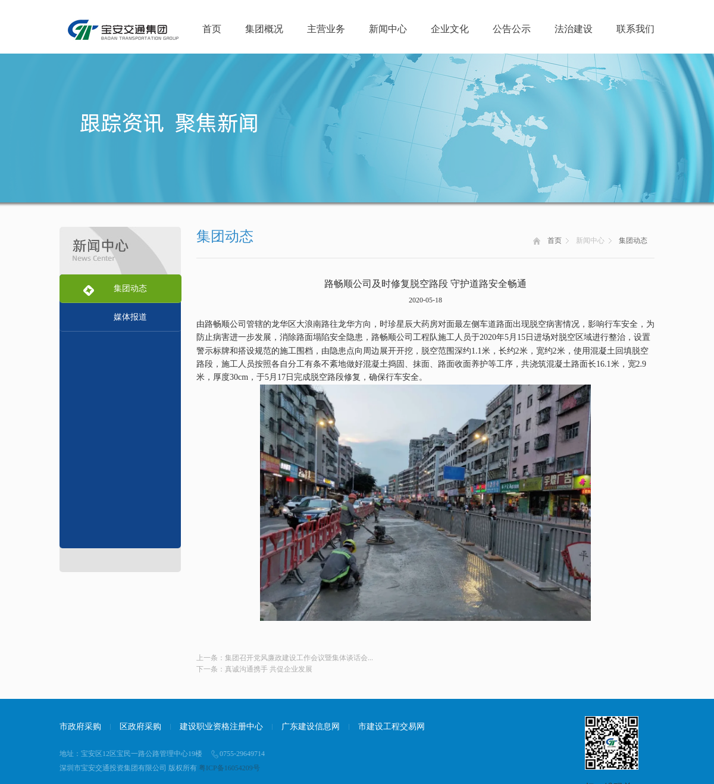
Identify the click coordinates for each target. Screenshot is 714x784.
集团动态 (633, 240)
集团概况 (264, 29)
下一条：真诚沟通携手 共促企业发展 (254, 669)
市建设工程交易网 (391, 726)
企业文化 (450, 29)
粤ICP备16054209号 (229, 768)
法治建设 (574, 29)
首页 (211, 29)
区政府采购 (140, 726)
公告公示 (512, 29)
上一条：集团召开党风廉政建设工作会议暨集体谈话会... (284, 658)
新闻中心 (388, 29)
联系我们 (635, 29)
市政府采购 (80, 726)
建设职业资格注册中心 (221, 726)
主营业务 (326, 29)
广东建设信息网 (310, 726)
